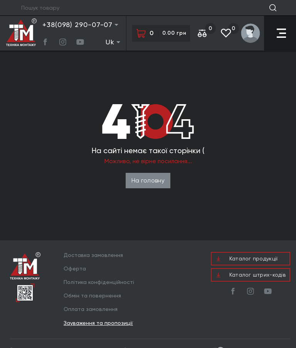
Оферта (75, 268)
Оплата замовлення (91, 309)
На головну (148, 180)
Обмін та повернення (92, 295)
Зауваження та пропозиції (98, 323)
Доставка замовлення (93, 255)
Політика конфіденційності (99, 282)
